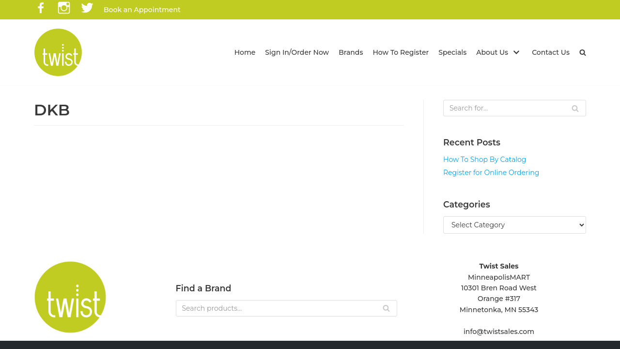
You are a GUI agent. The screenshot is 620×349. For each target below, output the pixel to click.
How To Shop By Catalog (484, 159)
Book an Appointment (142, 9)
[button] (582, 52)
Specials (453, 52)
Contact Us (551, 52)
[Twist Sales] (58, 52)
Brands (351, 52)
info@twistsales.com (499, 331)
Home (245, 52)
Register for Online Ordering (491, 172)
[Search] (514, 108)
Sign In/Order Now (297, 52)
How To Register (401, 52)
